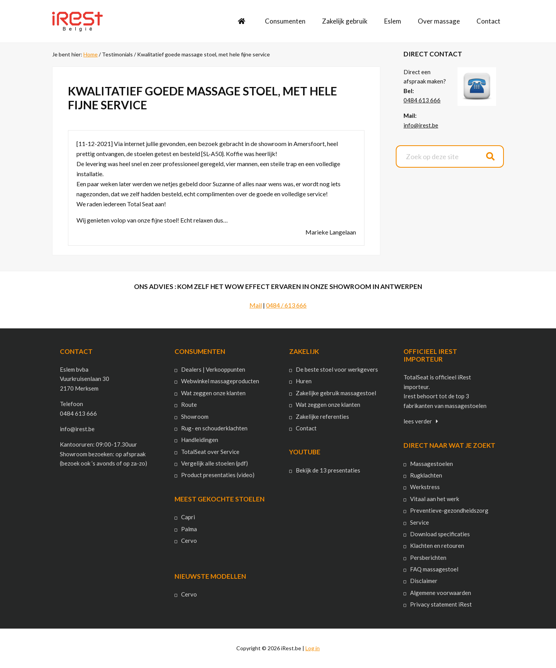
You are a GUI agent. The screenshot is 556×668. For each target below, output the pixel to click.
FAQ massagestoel (434, 569)
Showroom (194, 416)
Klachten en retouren (437, 545)
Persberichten (428, 557)
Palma (189, 528)
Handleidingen (199, 439)
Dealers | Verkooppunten (213, 369)
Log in (312, 648)
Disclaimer (423, 580)
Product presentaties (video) (217, 474)
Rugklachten (426, 475)
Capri (188, 516)
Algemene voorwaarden (440, 592)
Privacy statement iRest (441, 604)
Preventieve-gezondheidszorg (449, 510)
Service (419, 522)
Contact (306, 428)
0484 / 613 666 (286, 305)
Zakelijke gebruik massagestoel (336, 392)
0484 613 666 (422, 100)
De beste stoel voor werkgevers (337, 369)
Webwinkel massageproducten (220, 380)
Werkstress (425, 486)
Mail (255, 305)
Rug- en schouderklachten (214, 428)
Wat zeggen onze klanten (213, 392)
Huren (304, 380)
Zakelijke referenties (322, 416)
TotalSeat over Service (210, 451)
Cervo (189, 540)
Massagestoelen (431, 463)
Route (189, 404)
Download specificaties (440, 533)
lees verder (417, 421)
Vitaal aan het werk (434, 498)
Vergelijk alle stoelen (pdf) (214, 463)
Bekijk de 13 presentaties (328, 470)
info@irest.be (420, 125)
